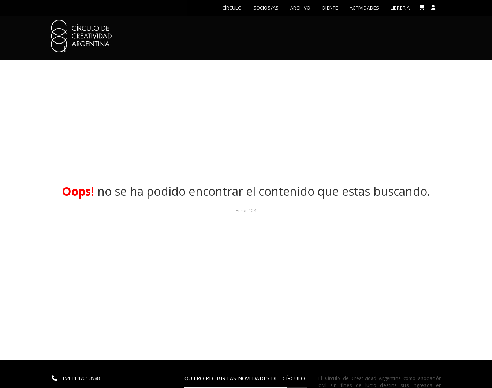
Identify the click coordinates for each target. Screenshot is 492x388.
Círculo (232, 7)
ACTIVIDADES (364, 7)
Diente (330, 7)
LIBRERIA (400, 7)
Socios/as (266, 7)
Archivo (300, 7)
